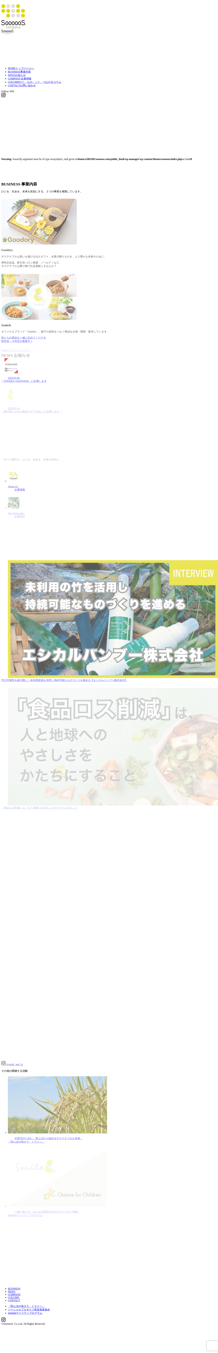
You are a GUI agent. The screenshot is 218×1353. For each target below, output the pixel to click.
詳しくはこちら (10, 256)
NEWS (17, 75)
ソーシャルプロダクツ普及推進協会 (29, 1287)
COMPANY (19, 78)
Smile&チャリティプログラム (25, 1290)
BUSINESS (19, 71)
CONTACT (22, 85)
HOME (21, 68)
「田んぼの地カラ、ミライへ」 (26, 1283)
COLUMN (34, 82)
